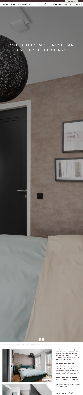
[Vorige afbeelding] (40, 339)
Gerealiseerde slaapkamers (14, 344)
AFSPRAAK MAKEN (71, 1)
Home (4, 344)
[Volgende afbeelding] (43, 339)
